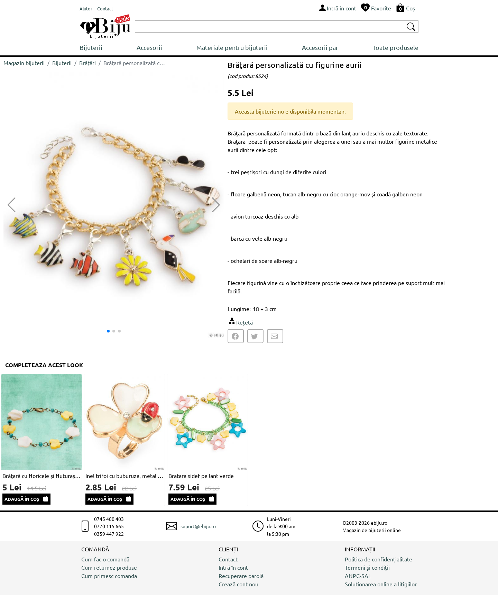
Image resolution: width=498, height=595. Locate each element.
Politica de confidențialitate (378, 559)
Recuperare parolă (241, 575)
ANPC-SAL (358, 575)
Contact (228, 559)
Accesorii (149, 47)
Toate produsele (395, 47)
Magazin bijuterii (24, 62)
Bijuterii (91, 47)
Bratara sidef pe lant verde (201, 475)
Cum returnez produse (109, 567)
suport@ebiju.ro (198, 526)
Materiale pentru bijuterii (232, 47)
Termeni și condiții (367, 567)
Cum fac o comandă (105, 559)
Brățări (87, 62)
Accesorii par (320, 47)
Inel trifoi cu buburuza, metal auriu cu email (124, 475)
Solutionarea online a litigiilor (381, 583)
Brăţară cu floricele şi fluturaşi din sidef (41, 475)
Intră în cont (233, 567)
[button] (216, 205)
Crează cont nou (238, 583)
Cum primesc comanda (109, 575)
